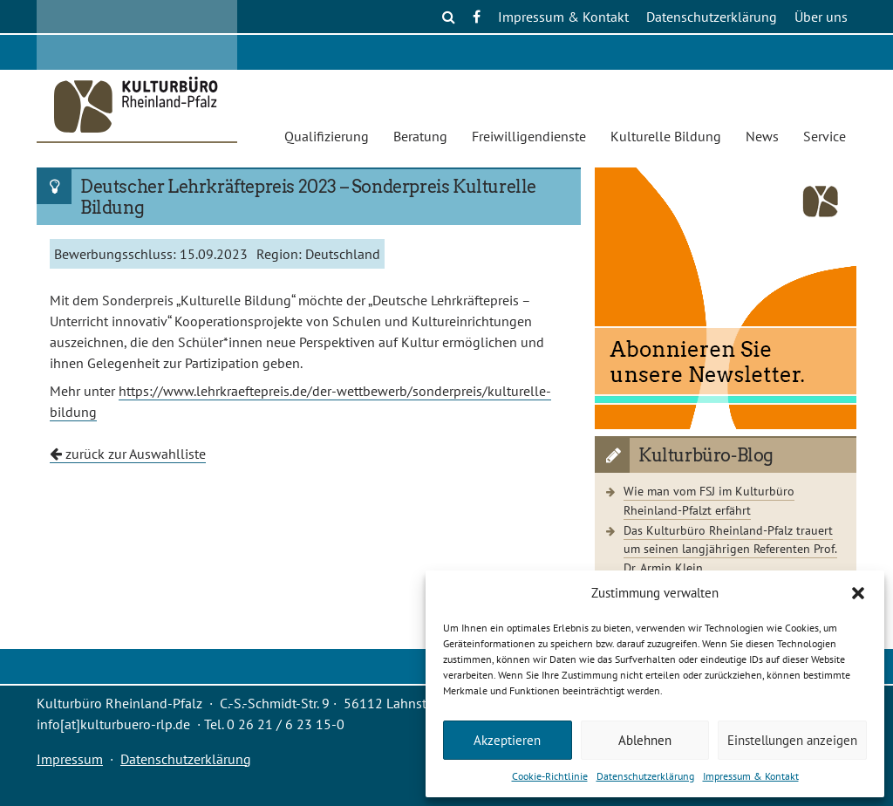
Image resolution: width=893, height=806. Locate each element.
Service (824, 136)
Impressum (70, 759)
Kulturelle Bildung (665, 136)
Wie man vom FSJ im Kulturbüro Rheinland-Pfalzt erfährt (709, 500)
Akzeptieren (507, 740)
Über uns (821, 16)
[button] (858, 593)
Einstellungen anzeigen (792, 740)
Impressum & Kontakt (751, 775)
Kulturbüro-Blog (706, 455)
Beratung (420, 136)
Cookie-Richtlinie (550, 775)
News (762, 136)
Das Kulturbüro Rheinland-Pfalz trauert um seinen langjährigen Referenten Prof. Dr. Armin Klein (730, 549)
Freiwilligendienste (529, 136)
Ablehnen (644, 740)
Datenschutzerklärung (645, 775)
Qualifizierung (326, 136)
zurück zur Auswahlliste (128, 453)
